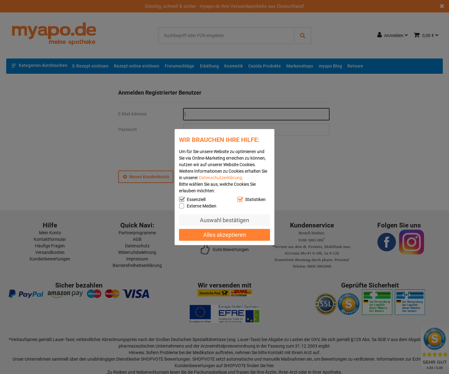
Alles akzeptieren (224, 234)
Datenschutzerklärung (220, 177)
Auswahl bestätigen (224, 220)
